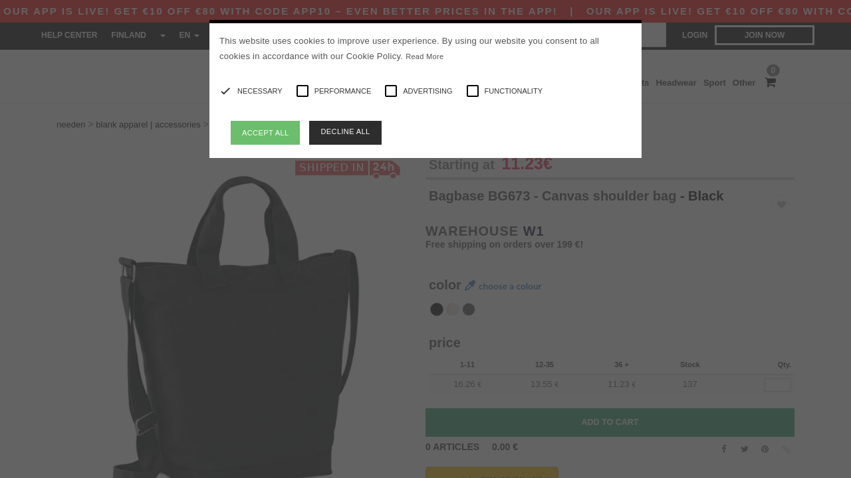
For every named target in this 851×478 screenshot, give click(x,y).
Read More (424, 56)
